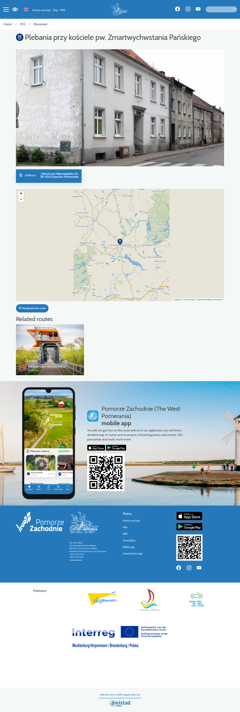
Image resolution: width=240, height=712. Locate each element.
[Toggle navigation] (6, 9)
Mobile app (128, 547)
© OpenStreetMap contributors (209, 299)
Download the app (132, 553)
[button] (120, 242)
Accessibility (129, 540)
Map (55, 10)
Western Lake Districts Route (47, 366)
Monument (40, 24)
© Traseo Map (188, 299)
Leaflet (177, 299)
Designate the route (32, 308)
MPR (62, 10)
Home (8, 24)
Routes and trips (41, 10)
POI (23, 24)
